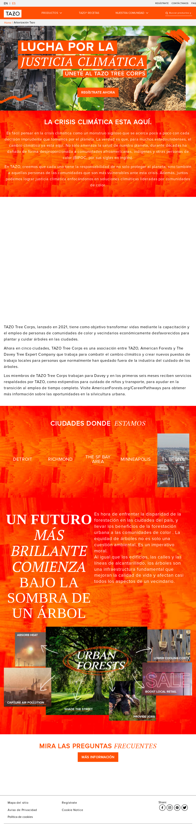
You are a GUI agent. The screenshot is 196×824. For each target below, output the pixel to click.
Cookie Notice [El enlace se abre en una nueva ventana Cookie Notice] (72, 810)
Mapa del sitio (18, 803)
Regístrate (69, 803)
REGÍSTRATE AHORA (98, 92)
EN (6, 3)
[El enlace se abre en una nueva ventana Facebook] (162, 805)
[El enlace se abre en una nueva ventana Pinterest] (177, 805)
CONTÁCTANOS (180, 3)
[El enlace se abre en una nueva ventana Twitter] (184, 805)
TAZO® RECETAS (89, 13)
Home (7, 22)
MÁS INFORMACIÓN (98, 757)
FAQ (193, 3)
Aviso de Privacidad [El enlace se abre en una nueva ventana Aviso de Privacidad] (22, 810)
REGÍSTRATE (162, 3)
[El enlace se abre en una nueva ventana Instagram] (169, 805)
